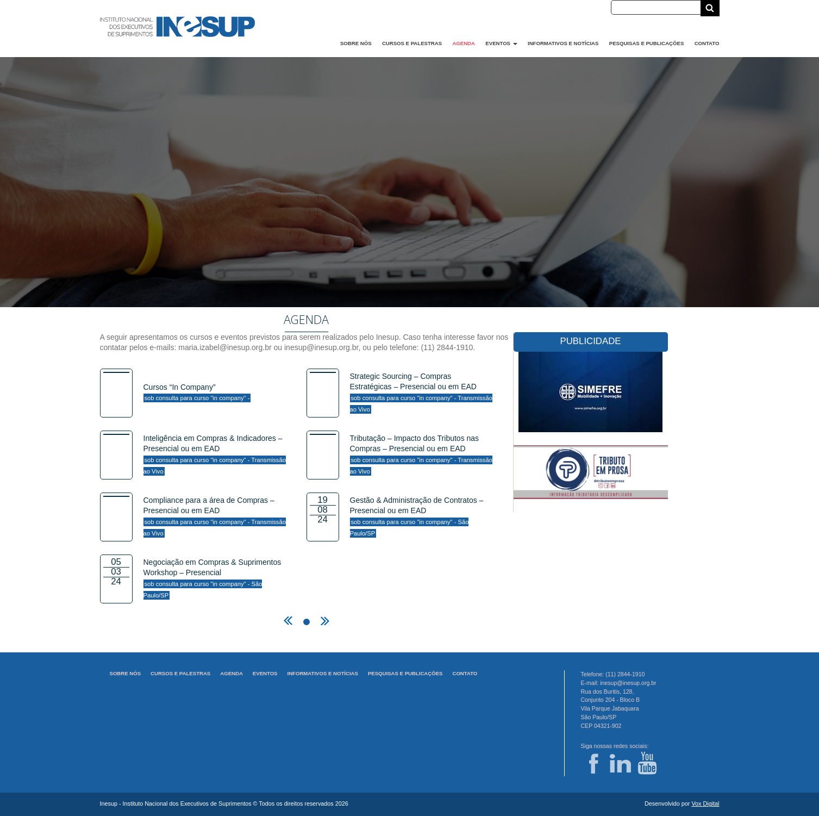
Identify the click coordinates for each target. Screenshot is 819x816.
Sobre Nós (356, 43)
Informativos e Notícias (563, 43)
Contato (707, 43)
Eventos (501, 43)
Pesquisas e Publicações (646, 43)
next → (325, 620)
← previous (288, 620)
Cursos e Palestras (412, 43)
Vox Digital (705, 803)
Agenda (463, 43)
